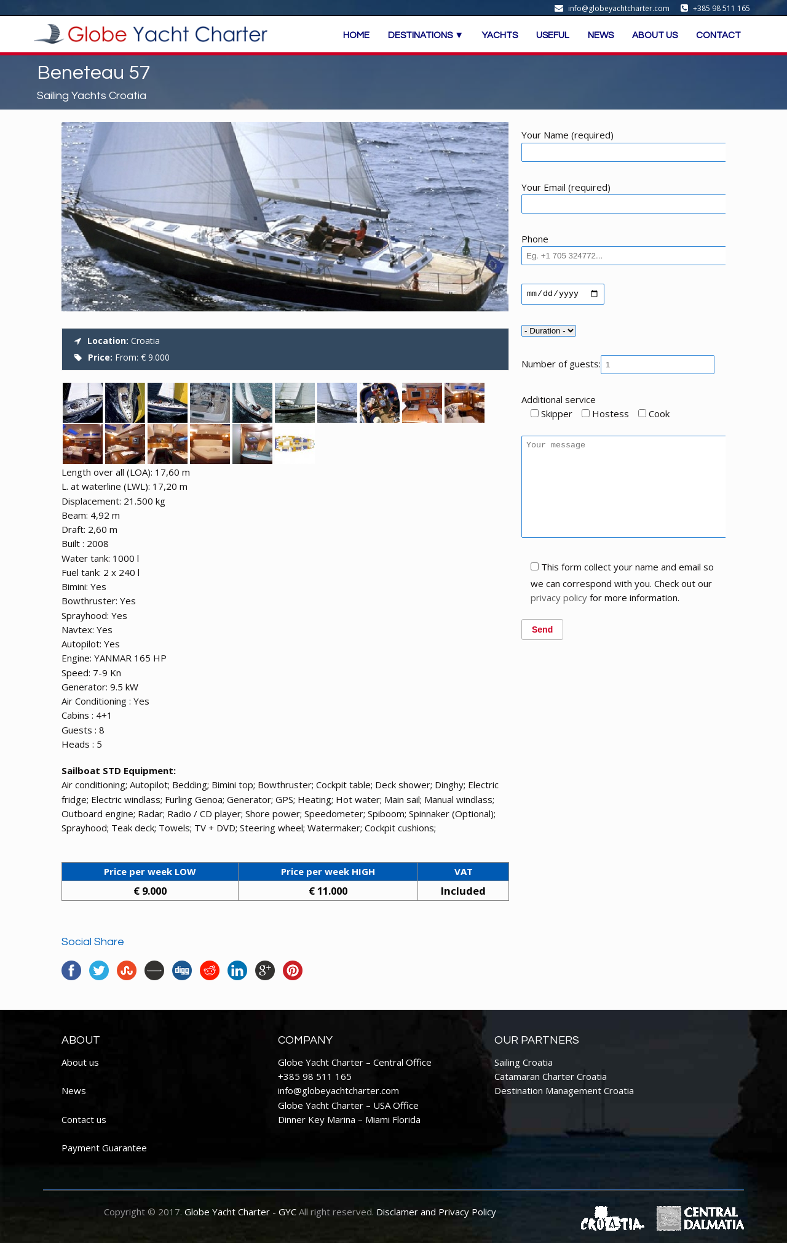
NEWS (601, 35)
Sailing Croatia (523, 1062)
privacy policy (559, 618)
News (73, 1090)
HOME (356, 35)
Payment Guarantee (104, 1147)
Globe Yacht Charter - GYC (240, 1211)
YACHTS (500, 35)
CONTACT (718, 35)
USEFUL (552, 35)
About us (80, 1062)
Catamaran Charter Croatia (550, 1076)
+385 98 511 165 (315, 1076)
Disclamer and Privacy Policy (436, 1211)
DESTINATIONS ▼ (426, 35)
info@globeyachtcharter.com (338, 1090)
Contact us (83, 1119)
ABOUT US (655, 35)
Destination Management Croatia (564, 1090)
